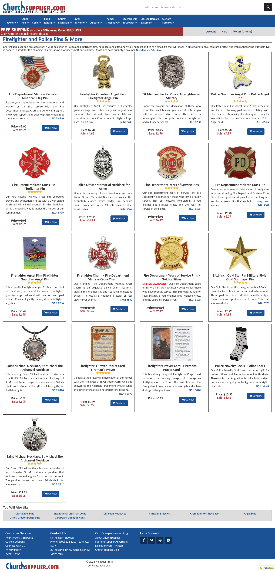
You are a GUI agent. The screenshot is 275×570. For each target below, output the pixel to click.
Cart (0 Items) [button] (242, 31)
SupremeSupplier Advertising (111, 541)
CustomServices (168, 20)
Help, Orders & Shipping (19, 537)
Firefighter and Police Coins (149, 50)
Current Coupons (15, 541)
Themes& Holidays (112, 20)
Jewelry (12, 22)
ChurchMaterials (65, 20)
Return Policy (12, 553)
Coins (36, 22)
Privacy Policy (13, 549)
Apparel (96, 22)
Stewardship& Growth (130, 20)
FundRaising (49, 20)
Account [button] (211, 31)
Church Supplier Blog (107, 549)
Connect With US (15, 545)
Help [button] (224, 31)
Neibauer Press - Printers (109, 545)
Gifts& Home (81, 20)
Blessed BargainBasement (150, 20)
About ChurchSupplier (107, 537)
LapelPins (25, 20)
